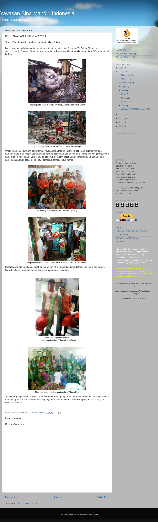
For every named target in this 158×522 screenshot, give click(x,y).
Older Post (103, 497)
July (123, 90)
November (126, 75)
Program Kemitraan (124, 54)
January (125, 105)
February (125, 102)
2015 (121, 68)
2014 (121, 72)
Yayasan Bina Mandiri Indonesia (37, 13)
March (124, 98)
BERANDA (120, 242)
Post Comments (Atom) (27, 503)
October (125, 79)
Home (57, 497)
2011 (121, 122)
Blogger (94, 515)
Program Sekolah (123, 57)
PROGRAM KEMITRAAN (127, 238)
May (123, 94)
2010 (121, 126)
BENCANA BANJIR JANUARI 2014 (136, 109)
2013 (121, 115)
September (126, 83)
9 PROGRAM (122, 235)
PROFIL (119, 228)
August (124, 86)
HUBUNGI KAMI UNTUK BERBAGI (131, 231)
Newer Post (12, 497)
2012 (121, 118)
